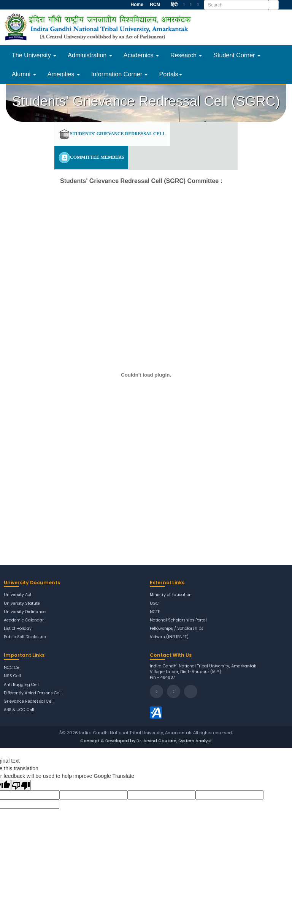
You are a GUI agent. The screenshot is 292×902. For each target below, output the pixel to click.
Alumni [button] (24, 74)
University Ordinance (25, 612)
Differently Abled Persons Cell (33, 693)
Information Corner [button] (119, 74)
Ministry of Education (171, 595)
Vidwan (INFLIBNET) (169, 637)
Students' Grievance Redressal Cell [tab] (112, 134)
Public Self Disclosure (25, 637)
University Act (18, 595)
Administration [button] (90, 55)
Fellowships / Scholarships (177, 628)
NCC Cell (13, 667)
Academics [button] (141, 55)
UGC (154, 603)
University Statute (22, 603)
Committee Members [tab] (91, 157)
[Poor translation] (21, 785)
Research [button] (186, 55)
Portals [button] (170, 74)
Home (136, 4)
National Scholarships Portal (178, 620)
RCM (154, 4)
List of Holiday (18, 628)
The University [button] (34, 55)
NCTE (155, 612)
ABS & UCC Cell (19, 710)
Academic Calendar (24, 620)
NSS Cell (12, 676)
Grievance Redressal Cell (29, 701)
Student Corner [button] (236, 55)
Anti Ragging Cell (21, 685)
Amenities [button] (64, 74)
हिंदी (174, 4)
